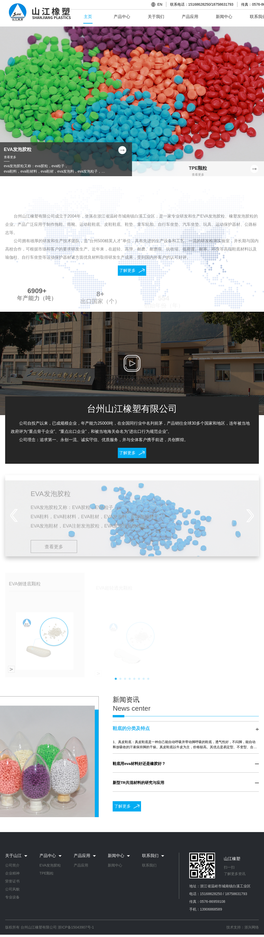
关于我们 (156, 16)
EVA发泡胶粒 (50, 865)
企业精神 (12, 873)
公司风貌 (12, 889)
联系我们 (149, 865)
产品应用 (190, 16)
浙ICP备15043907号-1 (76, 927)
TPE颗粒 (46, 873)
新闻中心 (224, 16)
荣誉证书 (12, 881)
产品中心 (122, 16)
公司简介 (12, 865)
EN (159, 4)
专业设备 (12, 897)
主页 (88, 16)
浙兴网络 (251, 927)
